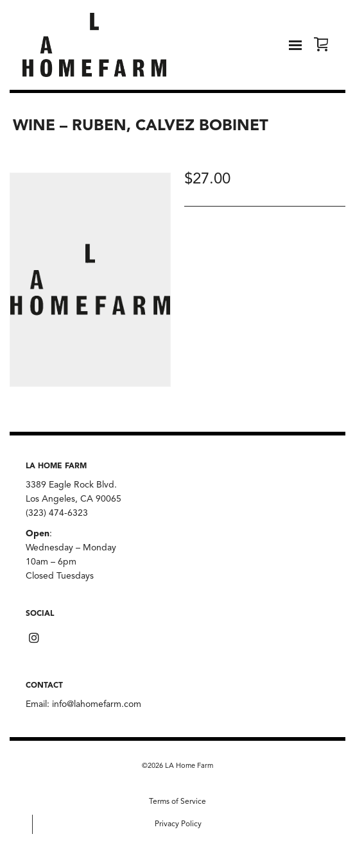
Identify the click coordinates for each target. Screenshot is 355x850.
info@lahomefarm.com (96, 704)
